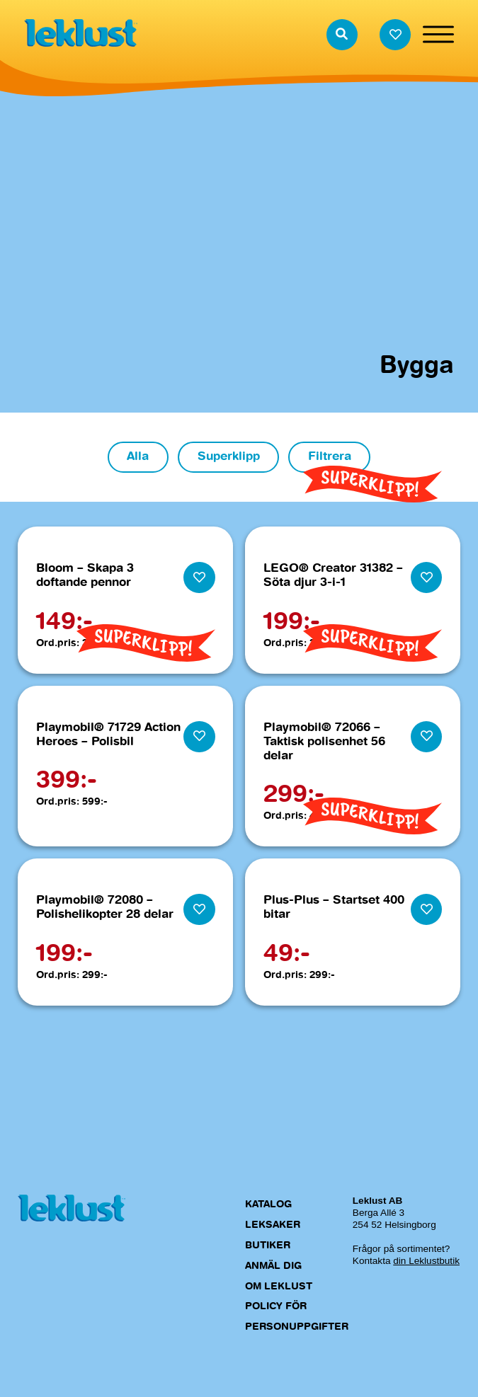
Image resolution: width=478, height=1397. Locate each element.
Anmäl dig (273, 1266)
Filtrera (329, 457)
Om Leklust (278, 1287)
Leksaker (272, 1225)
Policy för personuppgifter (296, 1317)
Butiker (267, 1246)
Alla (138, 457)
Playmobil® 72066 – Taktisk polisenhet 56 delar (324, 742)
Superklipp (229, 457)
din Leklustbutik (426, 1261)
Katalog (268, 1205)
